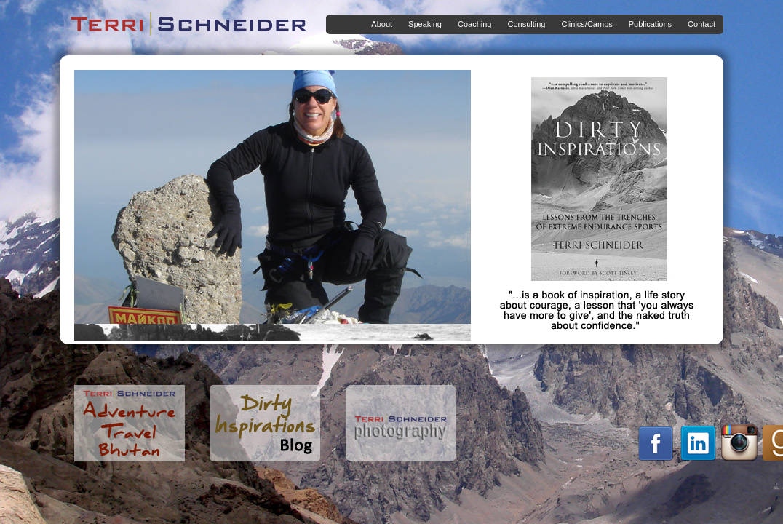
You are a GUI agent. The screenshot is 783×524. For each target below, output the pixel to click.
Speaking (422, 24)
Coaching (471, 24)
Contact (701, 24)
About (378, 24)
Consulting (523, 24)
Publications (647, 24)
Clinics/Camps (583, 24)
